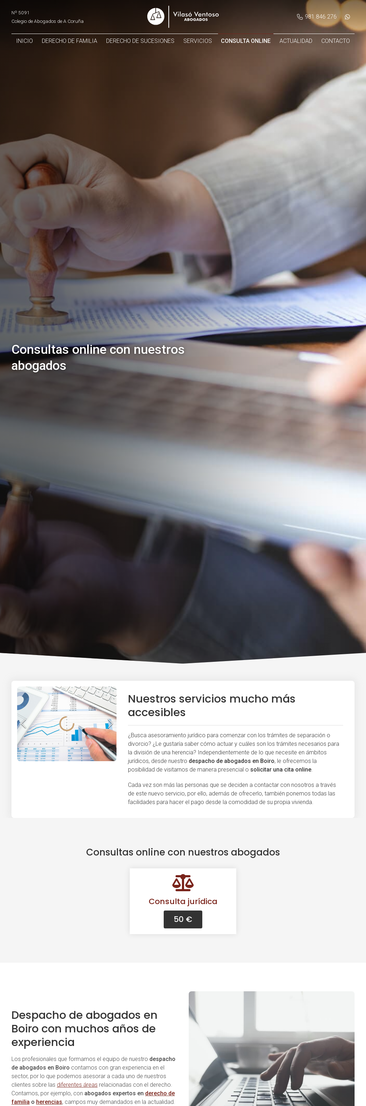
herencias (49, 1101)
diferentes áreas (77, 1084)
